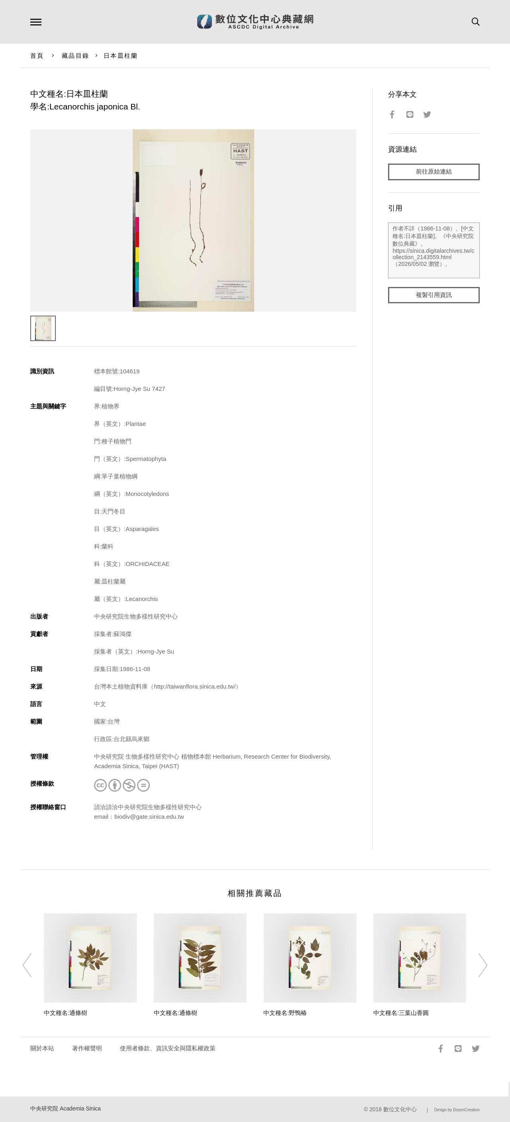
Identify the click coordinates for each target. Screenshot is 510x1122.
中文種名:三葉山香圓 (401, 1012)
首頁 (37, 55)
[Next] (476, 965)
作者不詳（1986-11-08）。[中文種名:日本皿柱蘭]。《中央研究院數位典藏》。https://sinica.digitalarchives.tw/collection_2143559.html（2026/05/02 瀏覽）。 (433, 250)
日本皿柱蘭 (121, 55)
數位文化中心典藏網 (255, 21)
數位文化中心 (400, 1109)
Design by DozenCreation (457, 1110)
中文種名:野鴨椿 (285, 1012)
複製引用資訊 (434, 295)
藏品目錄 (75, 55)
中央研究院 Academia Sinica (65, 1109)
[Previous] (34, 965)
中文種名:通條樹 (65, 1012)
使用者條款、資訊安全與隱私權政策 (168, 1048)
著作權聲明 (87, 1048)
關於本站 (42, 1048)
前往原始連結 (434, 171)
